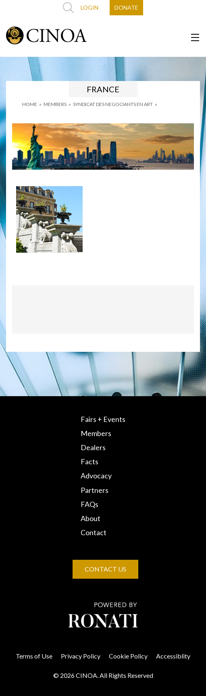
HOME (29, 104)
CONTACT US (105, 569)
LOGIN (89, 7)
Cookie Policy (128, 656)
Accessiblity (173, 656)
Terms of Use (34, 656)
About (90, 518)
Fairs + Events (103, 419)
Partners (94, 490)
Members (96, 433)
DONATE (126, 7)
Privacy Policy (80, 656)
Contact (93, 532)
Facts (89, 461)
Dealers (93, 447)
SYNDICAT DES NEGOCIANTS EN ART (113, 104)
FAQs (89, 504)
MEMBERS (55, 104)
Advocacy (96, 475)
